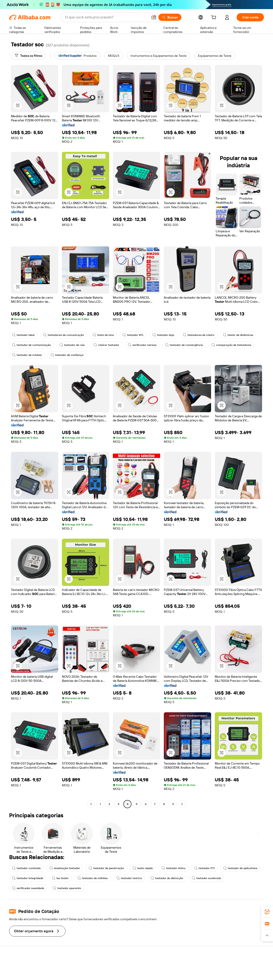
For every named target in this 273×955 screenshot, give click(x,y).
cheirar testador (106, 345)
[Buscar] (169, 17)
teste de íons (103, 335)
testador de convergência (184, 345)
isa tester (60, 878)
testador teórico (129, 878)
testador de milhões (92, 878)
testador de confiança (67, 355)
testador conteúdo (26, 868)
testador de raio (72, 345)
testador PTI (204, 868)
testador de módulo (27, 355)
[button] (154, 17)
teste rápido (143, 868)
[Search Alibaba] (106, 17)
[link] (267, 912)
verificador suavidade (28, 888)
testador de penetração (106, 868)
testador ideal (23, 335)
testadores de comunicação (63, 335)
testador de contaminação (31, 345)
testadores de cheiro (198, 335)
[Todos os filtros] (28, 56)
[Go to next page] (182, 804)
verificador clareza (142, 345)
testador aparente (67, 888)
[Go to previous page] (91, 804)
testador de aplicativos (240, 868)
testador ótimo (173, 868)
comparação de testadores (231, 345)
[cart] (214, 18)
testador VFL (133, 335)
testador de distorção (167, 878)
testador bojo (163, 335)
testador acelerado (206, 878)
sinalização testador (64, 868)
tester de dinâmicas (238, 335)
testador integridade (27, 878)
